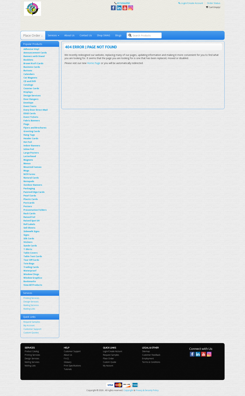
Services (53, 35)
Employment (148, 358)
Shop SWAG (103, 35)
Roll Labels (29, 224)
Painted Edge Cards (34, 192)
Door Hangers (30, 99)
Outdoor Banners (32, 184)
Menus (27, 163)
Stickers (27, 242)
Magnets (28, 159)
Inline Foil (28, 149)
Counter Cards (31, 88)
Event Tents (29, 106)
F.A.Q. (66, 358)
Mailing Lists (29, 308)
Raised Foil (29, 217)
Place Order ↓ (33, 35)
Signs (26, 234)
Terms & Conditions (151, 362)
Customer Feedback (151, 354)
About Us (69, 35)
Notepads (28, 181)
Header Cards (30, 138)
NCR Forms (29, 174)
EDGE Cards (29, 113)
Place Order (108, 358)
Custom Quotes (31, 332)
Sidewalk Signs (31, 231)
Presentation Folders (35, 209)
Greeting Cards (31, 131)
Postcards (29, 202)
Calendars (29, 74)
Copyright (128, 390)
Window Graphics (32, 277)
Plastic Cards (30, 199)
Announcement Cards (35, 52)
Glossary (67, 362)
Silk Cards (28, 238)
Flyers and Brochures (34, 127)
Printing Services (31, 298)
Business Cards (31, 67)
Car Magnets (30, 77)
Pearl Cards (29, 195)
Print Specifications (72, 365)
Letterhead (29, 156)
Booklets (28, 59)
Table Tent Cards (32, 256)
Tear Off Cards (31, 259)
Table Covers (30, 252)
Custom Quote (109, 362)
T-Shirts (27, 249)
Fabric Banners (31, 120)
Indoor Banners (31, 145)
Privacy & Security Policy (147, 390)
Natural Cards (31, 177)
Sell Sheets (29, 227)
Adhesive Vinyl (31, 49)
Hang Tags (29, 134)
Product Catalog (32, 351)
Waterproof (29, 270)
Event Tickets (30, 117)
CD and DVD (29, 81)
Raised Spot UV (31, 220)
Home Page (93, 63)
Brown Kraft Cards (33, 63)
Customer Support (32, 329)
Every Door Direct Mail (35, 109)
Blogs (118, 35)
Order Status (213, 3)
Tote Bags (28, 263)
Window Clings (31, 274)
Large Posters (31, 152)
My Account (29, 325)
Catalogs (28, 84)
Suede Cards (30, 245)
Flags (26, 124)
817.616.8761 (123, 3)
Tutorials (68, 369)
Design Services (32, 95)
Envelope (28, 102)
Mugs (26, 170)
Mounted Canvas (32, 167)
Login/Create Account (190, 3)
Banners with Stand (34, 56)
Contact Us (86, 35)
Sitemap (146, 351)
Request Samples (31, 321)
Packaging (29, 188)
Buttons (27, 70)
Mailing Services (31, 305)
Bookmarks (29, 281)
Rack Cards (29, 213)
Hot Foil (27, 142)
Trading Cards (31, 267)
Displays (28, 92)
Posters (27, 206)
